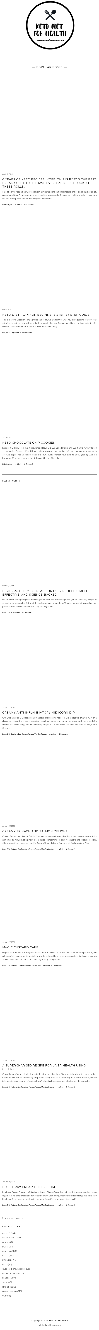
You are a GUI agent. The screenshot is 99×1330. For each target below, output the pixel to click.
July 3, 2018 (6, 437)
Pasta (5, 1264)
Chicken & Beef (9, 1238)
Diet (3, 332)
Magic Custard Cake (20, 947)
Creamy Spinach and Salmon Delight (35, 831)
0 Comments (26, 612)
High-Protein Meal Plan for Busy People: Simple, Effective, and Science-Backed (45, 592)
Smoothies (7, 1287)
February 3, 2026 (8, 586)
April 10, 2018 (7, 174)
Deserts (6, 1242)
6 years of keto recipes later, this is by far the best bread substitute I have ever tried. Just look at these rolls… (49, 183)
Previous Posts (14, 1218)
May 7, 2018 (6, 309)
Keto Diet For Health (58, 1320)
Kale (40, 1325)
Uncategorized (10, 1291)
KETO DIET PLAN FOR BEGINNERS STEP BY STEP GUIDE (45, 314)
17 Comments (27, 332)
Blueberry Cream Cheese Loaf (29, 1187)
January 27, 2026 (8, 707)
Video (5, 1296)
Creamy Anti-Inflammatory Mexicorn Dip (38, 712)
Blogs (4, 612)
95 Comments (29, 204)
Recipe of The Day (34, 734)
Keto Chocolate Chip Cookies (28, 442)
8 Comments (28, 464)
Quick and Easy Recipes (19, 734)
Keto (4, 204)
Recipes (9, 204)
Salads (5, 1282)
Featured (14, 849)
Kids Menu (7, 1260)
